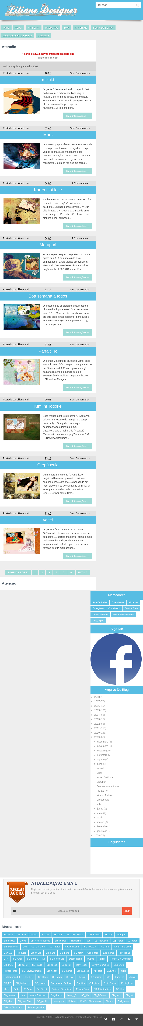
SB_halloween (23, 983)
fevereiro (102, 826)
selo (108, 977)
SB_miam (96, 977)
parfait (102, 958)
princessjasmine (36, 1007)
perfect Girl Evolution (120, 958)
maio (100, 813)
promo (33, 934)
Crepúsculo (47, 465)
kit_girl (45, 934)
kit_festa (8, 934)
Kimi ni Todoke (48, 406)
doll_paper (98, 620)
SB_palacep (83, 971)
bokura (72, 1001)
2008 (97, 835)
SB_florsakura (57, 958)
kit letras (133, 602)
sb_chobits (56, 995)
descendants (75, 958)
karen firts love (122, 946)
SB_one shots (25, 1001)
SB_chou (8, 1001)
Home (6, 27)
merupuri (121, 934)
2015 (97, 710)
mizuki (48, 79)
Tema (18, 27)
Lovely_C (71, 995)
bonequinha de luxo (61, 983)
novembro (103, 746)
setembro (102, 755)
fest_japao (124, 952)
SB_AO (85, 995)
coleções (94, 983)
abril (99, 817)
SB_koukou (61, 940)
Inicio (5, 66)
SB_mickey (9, 940)
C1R (123, 971)
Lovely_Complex (100, 965)
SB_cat (129, 995)
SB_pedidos (43, 1001)
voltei (48, 520)
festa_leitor (127, 983)
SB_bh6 (105, 946)
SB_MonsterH (11, 946)
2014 (97, 714)
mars (6, 989)
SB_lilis (120, 989)
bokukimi (66, 965)
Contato (43, 35)
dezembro (103, 741)
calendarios (118, 602)
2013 (97, 719)
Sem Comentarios (80, 73)
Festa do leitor (103, 27)
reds (16, 989)
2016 (97, 705)
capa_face (98, 608)
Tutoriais (81, 27)
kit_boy (108, 934)
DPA (6, 958)
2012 (97, 723)
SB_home (67, 971)
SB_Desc (43, 977)
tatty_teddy (81, 965)
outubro (101, 750)
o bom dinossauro (13, 1007)
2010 (97, 732)
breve (23, 940)
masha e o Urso (38, 995)
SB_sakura (40, 983)
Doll (25, 946)
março (101, 822)
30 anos (28, 989)
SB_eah (58, 934)
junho (100, 808)
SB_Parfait (54, 946)
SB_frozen (52, 971)
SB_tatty (78, 952)
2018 (97, 697)
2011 (97, 728)
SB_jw (69, 977)
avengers (59, 1001)
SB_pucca (52, 965)
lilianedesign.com (48, 57)
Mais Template (100, 1017)
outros (90, 958)
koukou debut (72, 946)
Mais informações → (77, 116)
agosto (101, 759)
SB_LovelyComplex (32, 971)
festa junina (110, 983)
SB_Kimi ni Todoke (40, 940)
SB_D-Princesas (75, 934)
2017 (97, 701)
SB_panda (32, 958)
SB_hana (50, 952)
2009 (97, 737)
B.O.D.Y (8, 952)
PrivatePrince (10, 971)
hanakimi (76, 940)
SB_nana (64, 952)
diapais (109, 1001)
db (43, 958)
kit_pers (98, 971)
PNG (66, 27)
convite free (131, 608)
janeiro (101, 831)
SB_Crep (17, 958)
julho (100, 763)
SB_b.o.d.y (90, 946)
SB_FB (7, 983)
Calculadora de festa (17, 35)
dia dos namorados (90, 1001)
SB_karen (132, 940)
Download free (100, 614)
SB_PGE (8, 965)
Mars (48, 134)
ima (23, 995)
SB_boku (116, 995)
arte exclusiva (100, 602)
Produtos (51, 27)
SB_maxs (37, 965)
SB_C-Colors (38, 946)
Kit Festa (33, 27)
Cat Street (42, 989)
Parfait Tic (48, 351)
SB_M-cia (36, 952)
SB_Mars (57, 977)
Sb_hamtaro (10, 995)
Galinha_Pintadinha (61, 989)
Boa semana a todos (48, 296)
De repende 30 (12, 977)
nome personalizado (123, 614)
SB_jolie (22, 934)
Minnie (132, 977)
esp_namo (108, 952)
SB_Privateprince (102, 989)
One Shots (119, 965)
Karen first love (48, 189)
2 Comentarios (80, 183)
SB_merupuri (101, 940)
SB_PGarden (100, 995)
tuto (87, 940)
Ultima (82, 572)
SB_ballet (22, 965)
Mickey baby (82, 989)
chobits (81, 983)
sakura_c (111, 971)
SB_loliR (82, 977)
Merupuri (48, 244)
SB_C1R (29, 977)
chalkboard (114, 608)
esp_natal (118, 940)
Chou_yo (119, 977)
